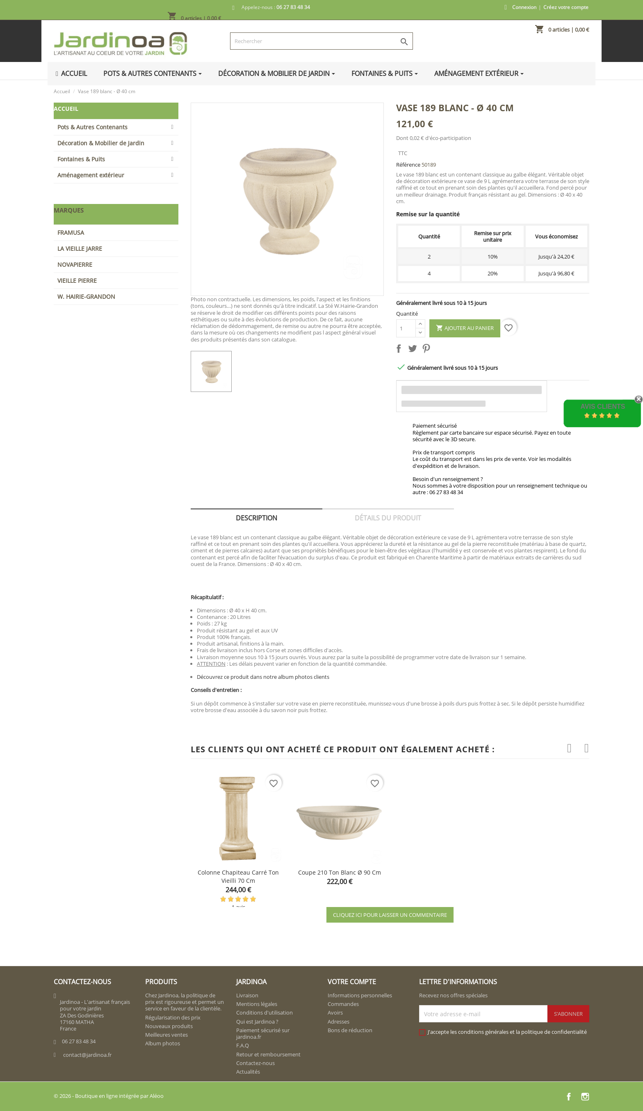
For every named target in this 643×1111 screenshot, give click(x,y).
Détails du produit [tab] (388, 517)
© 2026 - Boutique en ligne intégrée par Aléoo (109, 1096)
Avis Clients (602, 406)
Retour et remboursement (268, 1054)
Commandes (343, 1004)
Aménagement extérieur (90, 175)
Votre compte (352, 981)
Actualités (248, 1071)
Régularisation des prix (173, 1017)
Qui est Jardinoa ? (257, 1021)
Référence (408, 164)
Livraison (247, 995)
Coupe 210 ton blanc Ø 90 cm (339, 872)
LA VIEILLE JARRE (79, 248)
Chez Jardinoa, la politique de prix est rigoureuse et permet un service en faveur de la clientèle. (184, 1002)
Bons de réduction (350, 1030)
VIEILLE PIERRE (77, 280)
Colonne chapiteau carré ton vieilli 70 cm (238, 876)
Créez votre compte (565, 7)
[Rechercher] (321, 41)
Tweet (414, 350)
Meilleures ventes (166, 1034)
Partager (400, 350)
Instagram (585, 1096)
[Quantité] (406, 328)
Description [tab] (256, 517)
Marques (69, 210)
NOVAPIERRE (74, 264)
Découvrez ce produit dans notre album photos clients (263, 676)
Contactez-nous (255, 1063)
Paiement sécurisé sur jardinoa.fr (263, 1033)
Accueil (66, 108)
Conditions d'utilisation (264, 1012)
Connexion (524, 7)
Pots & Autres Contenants (92, 127)
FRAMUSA (70, 232)
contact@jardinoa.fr (87, 1054)
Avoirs (335, 1012)
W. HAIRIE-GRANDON (86, 296)
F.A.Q (242, 1045)
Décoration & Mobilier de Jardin (100, 143)
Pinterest (428, 350)
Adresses (338, 1021)
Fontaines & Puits (81, 159)
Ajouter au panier (465, 328)
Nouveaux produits (169, 1026)
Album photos (162, 1043)
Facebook (568, 1096)
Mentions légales (256, 1004)
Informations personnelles (360, 995)
